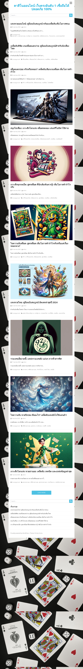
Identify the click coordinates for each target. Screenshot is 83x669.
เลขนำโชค (47, 369)
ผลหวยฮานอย (21, 36)
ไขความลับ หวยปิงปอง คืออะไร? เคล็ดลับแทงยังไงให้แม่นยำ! (38, 414)
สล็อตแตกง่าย (40, 59)
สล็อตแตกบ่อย (37, 82)
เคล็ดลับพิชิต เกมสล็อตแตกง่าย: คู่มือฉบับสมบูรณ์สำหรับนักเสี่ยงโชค (39, 47)
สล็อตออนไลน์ (32, 59)
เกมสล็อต (47, 59)
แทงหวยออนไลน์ (60, 36)
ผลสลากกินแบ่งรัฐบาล (28, 313)
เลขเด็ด (56, 313)
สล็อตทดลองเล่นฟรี (45, 139)
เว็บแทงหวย (52, 36)
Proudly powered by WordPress (19, 533)
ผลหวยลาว (15, 36)
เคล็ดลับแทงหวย (44, 36)
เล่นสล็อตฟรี (59, 139)
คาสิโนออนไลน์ (29, 82)
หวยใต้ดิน (50, 313)
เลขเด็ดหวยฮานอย (60, 482)
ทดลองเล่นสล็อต (35, 139)
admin (24, 27)
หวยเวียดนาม (51, 482)
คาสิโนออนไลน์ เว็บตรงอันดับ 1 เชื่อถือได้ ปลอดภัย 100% (41, 7)
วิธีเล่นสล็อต (26, 59)
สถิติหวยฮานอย (32, 369)
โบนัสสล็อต (50, 82)
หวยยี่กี (44, 426)
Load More (41, 493)
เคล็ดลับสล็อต (54, 59)
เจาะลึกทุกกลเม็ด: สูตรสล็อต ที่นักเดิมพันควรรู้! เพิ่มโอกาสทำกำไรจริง (40, 185)
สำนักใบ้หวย (40, 369)
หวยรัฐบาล (29, 36)
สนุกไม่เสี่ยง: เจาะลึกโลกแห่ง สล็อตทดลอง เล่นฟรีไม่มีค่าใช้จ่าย (39, 128)
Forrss (40, 533)
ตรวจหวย (25, 369)
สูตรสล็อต (41, 198)
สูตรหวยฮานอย (43, 482)
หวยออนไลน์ (36, 36)
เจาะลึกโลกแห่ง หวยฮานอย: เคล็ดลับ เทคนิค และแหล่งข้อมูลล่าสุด (41, 471)
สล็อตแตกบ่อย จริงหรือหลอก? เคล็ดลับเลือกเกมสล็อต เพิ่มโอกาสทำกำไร (41, 70)
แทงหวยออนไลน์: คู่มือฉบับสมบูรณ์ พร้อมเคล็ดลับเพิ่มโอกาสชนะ (40, 23)
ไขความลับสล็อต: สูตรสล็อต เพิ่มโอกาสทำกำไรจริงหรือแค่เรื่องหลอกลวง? (39, 244)
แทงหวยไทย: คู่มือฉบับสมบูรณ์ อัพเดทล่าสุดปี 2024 (34, 302)
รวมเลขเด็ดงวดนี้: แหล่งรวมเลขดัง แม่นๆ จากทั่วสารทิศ (36, 358)
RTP (24, 82)
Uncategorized (16, 34)
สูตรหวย (33, 426)
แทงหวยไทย (62, 313)
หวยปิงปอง (39, 426)
